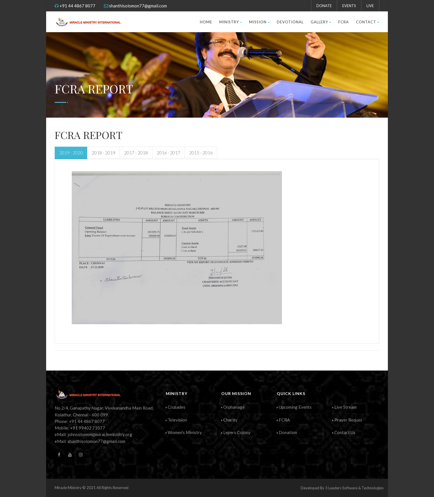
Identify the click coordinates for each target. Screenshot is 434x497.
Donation (287, 432)
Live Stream (344, 407)
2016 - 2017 (168, 152)
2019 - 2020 (71, 152)
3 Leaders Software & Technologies (354, 488)
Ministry (230, 22)
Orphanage (233, 407)
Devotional (290, 22)
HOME (206, 22)
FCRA (343, 22)
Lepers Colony (236, 432)
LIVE (370, 5)
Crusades (175, 407)
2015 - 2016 (201, 152)
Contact (367, 22)
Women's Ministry (184, 432)
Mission (259, 22)
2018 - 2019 (103, 152)
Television (176, 419)
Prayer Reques (347, 419)
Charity (229, 419)
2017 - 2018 (136, 152)
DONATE (324, 5)
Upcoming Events (294, 407)
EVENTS (349, 5)
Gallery (321, 22)
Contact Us (343, 432)
